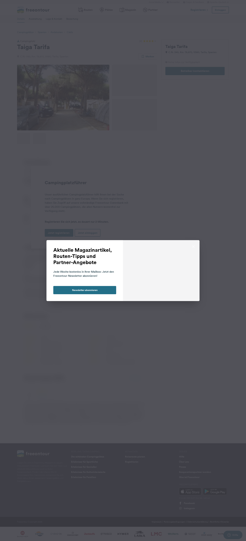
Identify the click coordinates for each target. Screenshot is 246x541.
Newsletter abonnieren (85, 290)
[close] (193, 246)
